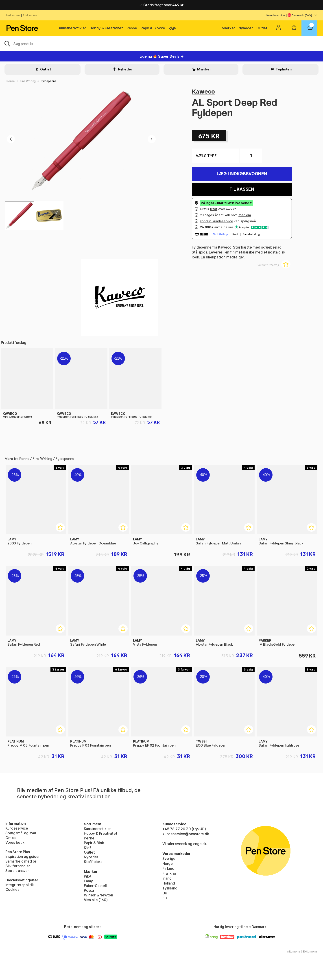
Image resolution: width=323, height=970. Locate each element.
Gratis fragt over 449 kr (161, 5)
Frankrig (169, 873)
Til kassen (241, 189)
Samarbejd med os (21, 861)
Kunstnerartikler (72, 28)
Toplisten (283, 69)
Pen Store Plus (17, 852)
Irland (167, 878)
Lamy (88, 881)
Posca (89, 890)
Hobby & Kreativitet (106, 28)
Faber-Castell (95, 885)
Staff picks (93, 861)
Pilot (88, 876)
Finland (168, 868)
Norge (167, 863)
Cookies (12, 889)
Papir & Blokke (153, 28)
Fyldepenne (48, 81)
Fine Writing (28, 81)
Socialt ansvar (17, 870)
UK (164, 893)
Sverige (168, 858)
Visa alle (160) (95, 900)
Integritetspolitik (19, 885)
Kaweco (203, 91)
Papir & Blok (94, 843)
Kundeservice (275, 15)
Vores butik (14, 842)
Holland (168, 883)
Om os (10, 837)
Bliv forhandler (17, 866)
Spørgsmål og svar (20, 833)
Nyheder (245, 28)
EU (164, 898)
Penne (132, 28)
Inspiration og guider (22, 856)
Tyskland (169, 888)
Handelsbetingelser (21, 880)
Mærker (228, 28)
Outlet (261, 28)
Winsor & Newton (98, 895)
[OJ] (161, 43)
